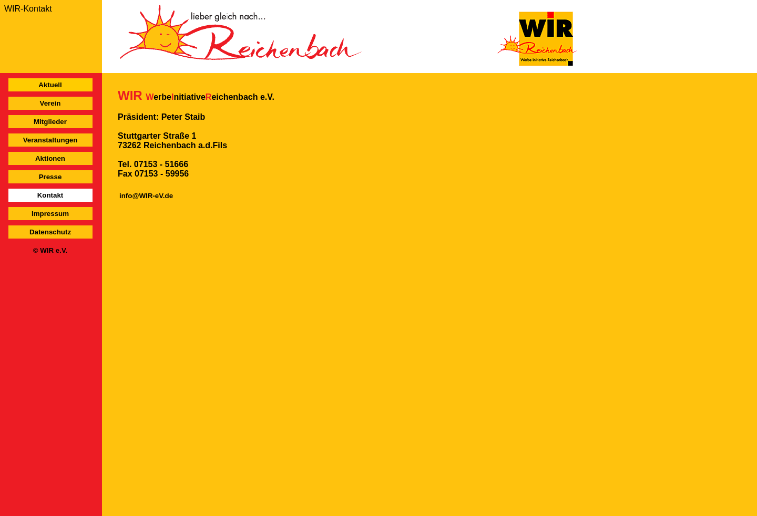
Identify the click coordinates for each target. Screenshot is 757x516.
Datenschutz (50, 232)
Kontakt (50, 195)
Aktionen (50, 158)
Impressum (50, 214)
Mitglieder (50, 122)
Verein (49, 103)
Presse (50, 177)
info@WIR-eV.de (146, 196)
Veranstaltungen (50, 140)
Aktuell (50, 85)
